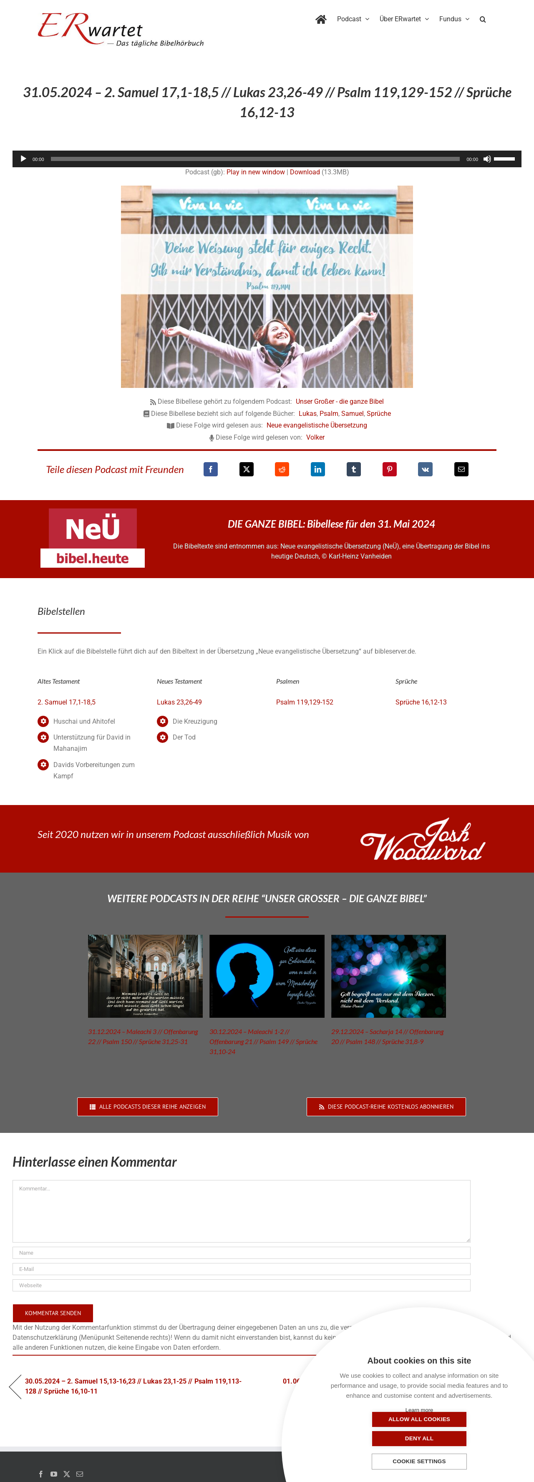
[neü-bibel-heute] (92, 552)
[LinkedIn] (318, 469)
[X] (246, 469)
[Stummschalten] (487, 159)
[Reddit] (282, 469)
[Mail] (79, 1474)
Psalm (329, 414)
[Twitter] (66, 1474)
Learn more (419, 1410)
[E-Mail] (461, 469)
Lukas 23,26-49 (179, 702)
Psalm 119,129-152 (304, 702)
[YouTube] (53, 1474)
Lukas (308, 414)
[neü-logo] (93, 512)
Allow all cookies (377, 1438)
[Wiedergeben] (23, 159)
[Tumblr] (354, 469)
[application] (267, 159)
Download (305, 172)
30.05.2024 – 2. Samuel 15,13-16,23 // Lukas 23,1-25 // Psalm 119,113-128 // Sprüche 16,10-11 (133, 1386)
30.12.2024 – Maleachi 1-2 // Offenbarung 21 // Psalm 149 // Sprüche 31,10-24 (263, 1041)
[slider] (255, 159)
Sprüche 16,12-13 (421, 702)
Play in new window (256, 172)
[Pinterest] (389, 469)
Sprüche (379, 414)
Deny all (461, 1438)
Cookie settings (419, 1462)
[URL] (242, 1285)
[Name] (242, 1253)
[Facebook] (211, 469)
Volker (315, 437)
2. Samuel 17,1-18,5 (67, 702)
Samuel (352, 414)
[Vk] (425, 469)
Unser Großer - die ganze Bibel (340, 401)
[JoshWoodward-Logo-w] (423, 821)
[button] (483, 17)
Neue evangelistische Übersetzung (317, 425)
